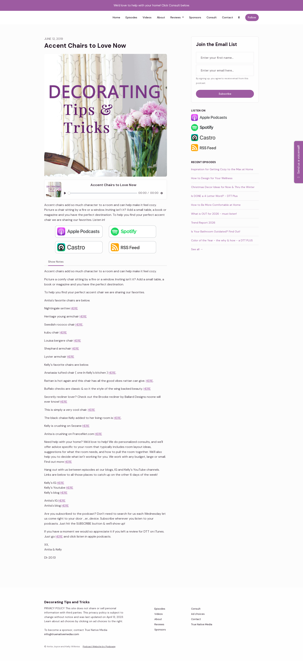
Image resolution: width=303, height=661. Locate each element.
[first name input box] (225, 57)
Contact (227, 17)
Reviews (175, 17)
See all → (197, 249)
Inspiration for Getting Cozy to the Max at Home (222, 169)
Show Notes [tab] (56, 261)
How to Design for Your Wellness (211, 178)
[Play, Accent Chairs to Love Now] (65, 193)
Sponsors (195, 17)
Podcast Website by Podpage (99, 646)
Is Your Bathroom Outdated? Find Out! (215, 231)
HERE (74, 308)
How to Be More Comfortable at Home (216, 205)
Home (116, 17)
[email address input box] (225, 70)
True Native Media (201, 624)
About (161, 17)
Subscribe (225, 93)
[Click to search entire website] (239, 17)
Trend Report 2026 (203, 222)
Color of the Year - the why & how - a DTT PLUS (222, 240)
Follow (252, 17)
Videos (147, 17)
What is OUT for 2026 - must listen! (214, 213)
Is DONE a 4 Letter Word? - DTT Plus (214, 196)
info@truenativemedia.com (61, 634)
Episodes (131, 17)
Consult (212, 17)
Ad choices (198, 614)
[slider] (102, 193)
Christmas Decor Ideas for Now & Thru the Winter (222, 187)
